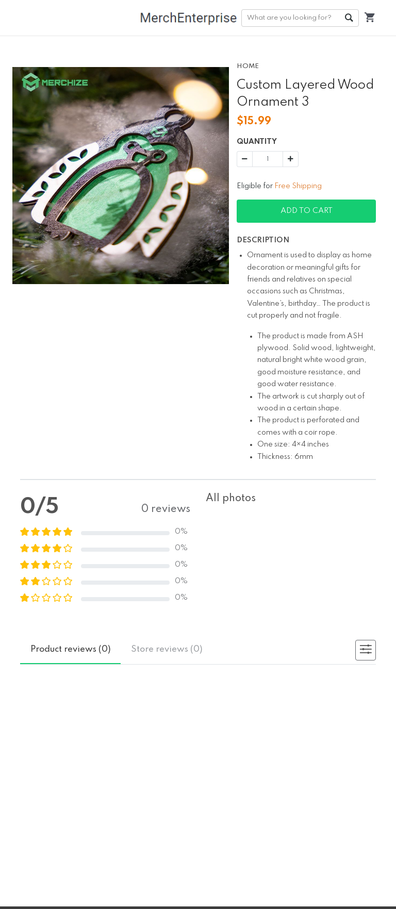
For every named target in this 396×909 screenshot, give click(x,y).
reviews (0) (70, 649)
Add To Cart (306, 211)
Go (348, 18)
